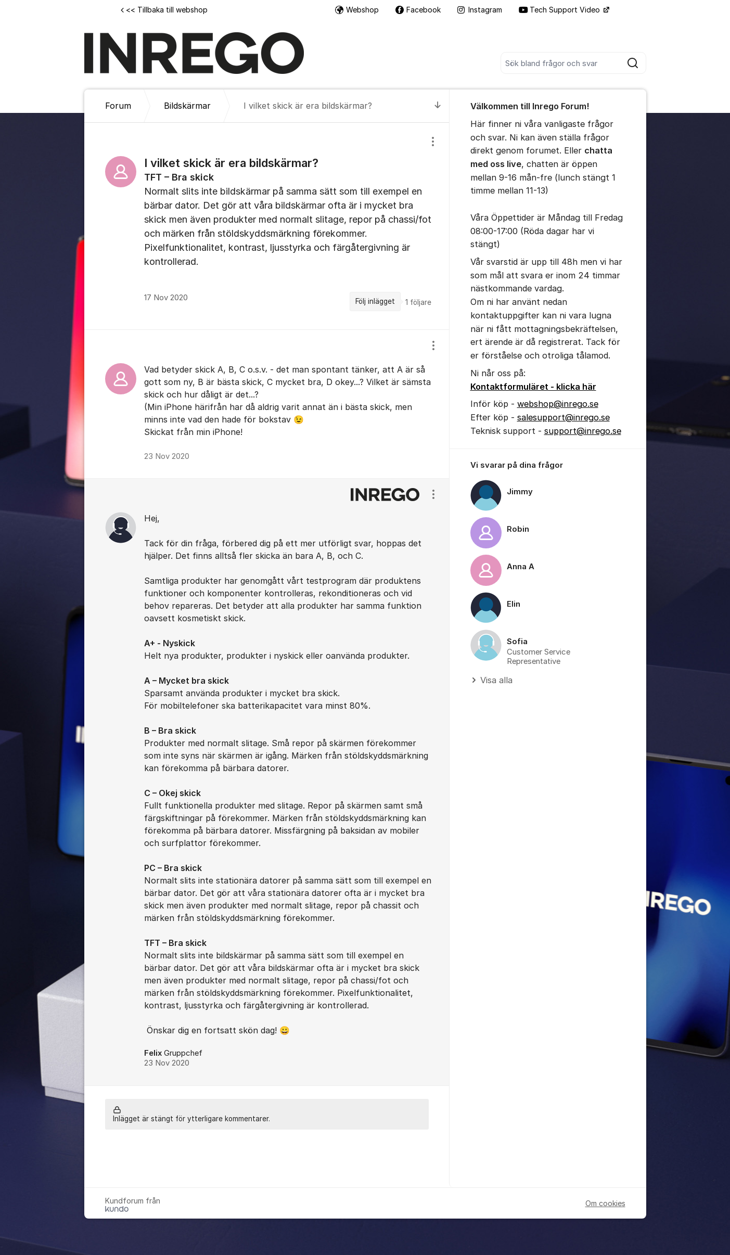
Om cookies (605, 1203)
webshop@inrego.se (557, 404)
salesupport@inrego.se (563, 417)
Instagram (479, 9)
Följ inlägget (375, 301)
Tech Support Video (560, 9)
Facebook (418, 9)
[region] (267, 226)
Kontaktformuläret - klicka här (533, 386)
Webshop (357, 9)
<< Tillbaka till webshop (164, 9)
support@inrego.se (582, 431)
